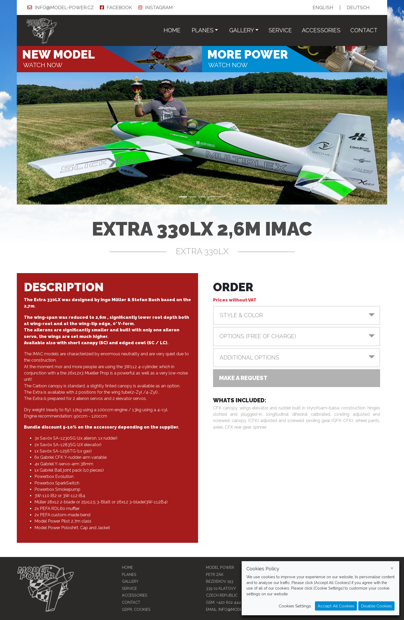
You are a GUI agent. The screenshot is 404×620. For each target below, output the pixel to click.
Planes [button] (203, 30)
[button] (297, 315)
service (280, 30)
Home (172, 30)
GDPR (127, 609)
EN (323, 7)
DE (358, 7)
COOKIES (142, 609)
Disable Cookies (376, 605)
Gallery (130, 581)
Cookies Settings (295, 605)
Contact (363, 30)
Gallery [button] (241, 30)
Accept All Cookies (336, 605)
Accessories (321, 30)
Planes (129, 574)
